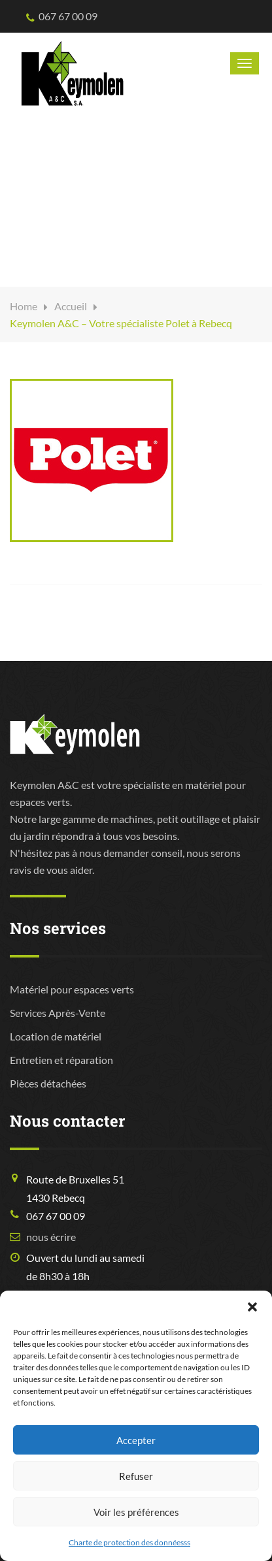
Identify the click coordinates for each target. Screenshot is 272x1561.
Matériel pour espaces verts (72, 989)
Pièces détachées (48, 1083)
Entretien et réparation (61, 1060)
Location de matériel (55, 1036)
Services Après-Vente (57, 1012)
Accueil (70, 306)
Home (23, 306)
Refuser (136, 1476)
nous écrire (51, 1237)
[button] (252, 1306)
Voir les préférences (136, 1512)
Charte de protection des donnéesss (129, 1542)
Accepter (136, 1440)
